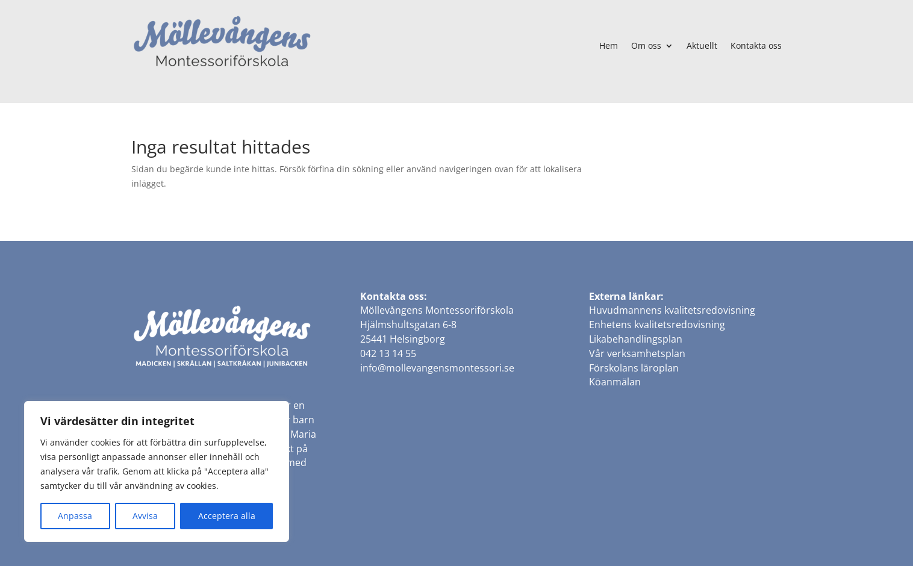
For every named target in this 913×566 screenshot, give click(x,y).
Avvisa (145, 515)
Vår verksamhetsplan (637, 353)
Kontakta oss (756, 45)
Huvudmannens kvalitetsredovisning (672, 310)
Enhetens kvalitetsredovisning (657, 324)
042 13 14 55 (388, 353)
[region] (156, 471)
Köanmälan (615, 381)
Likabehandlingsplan (635, 339)
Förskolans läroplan (634, 368)
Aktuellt (702, 45)
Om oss (646, 45)
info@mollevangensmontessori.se (437, 368)
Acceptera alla (226, 515)
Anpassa (75, 515)
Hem (608, 45)
